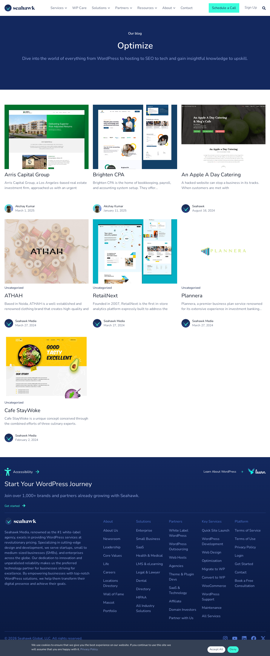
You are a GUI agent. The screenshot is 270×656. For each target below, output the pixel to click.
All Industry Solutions (145, 608)
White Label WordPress (178, 533)
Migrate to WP (213, 569)
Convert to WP (213, 577)
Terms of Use (245, 539)
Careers (109, 572)
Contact (241, 572)
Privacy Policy (245, 547)
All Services (211, 616)
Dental (141, 580)
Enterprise (144, 530)
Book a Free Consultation (245, 583)
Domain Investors (182, 609)
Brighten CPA (108, 174)
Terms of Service (248, 530)
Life (106, 564)
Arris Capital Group (27, 174)
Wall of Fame (113, 594)
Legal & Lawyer (148, 572)
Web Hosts (178, 557)
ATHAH (14, 295)
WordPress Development (212, 541)
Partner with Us (181, 618)
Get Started (244, 564)
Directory (143, 589)
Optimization (212, 560)
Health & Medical (149, 555)
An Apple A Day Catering (211, 174)
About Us (110, 530)
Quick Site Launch (215, 530)
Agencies (176, 566)
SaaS (140, 547)
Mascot (108, 602)
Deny (233, 649)
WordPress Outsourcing (178, 547)
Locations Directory (110, 583)
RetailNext (105, 295)
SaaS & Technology (178, 590)
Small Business (148, 539)
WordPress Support (210, 597)
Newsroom (111, 539)
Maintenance (212, 607)
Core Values (112, 555)
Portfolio (110, 611)
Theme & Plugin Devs (181, 577)
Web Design (211, 552)
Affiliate (175, 601)
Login (239, 555)
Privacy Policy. (89, 649)
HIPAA (141, 597)
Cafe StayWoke (22, 410)
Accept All (216, 649)
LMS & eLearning (149, 564)
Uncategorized (14, 288)
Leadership (111, 547)
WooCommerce (214, 585)
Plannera (191, 295)
